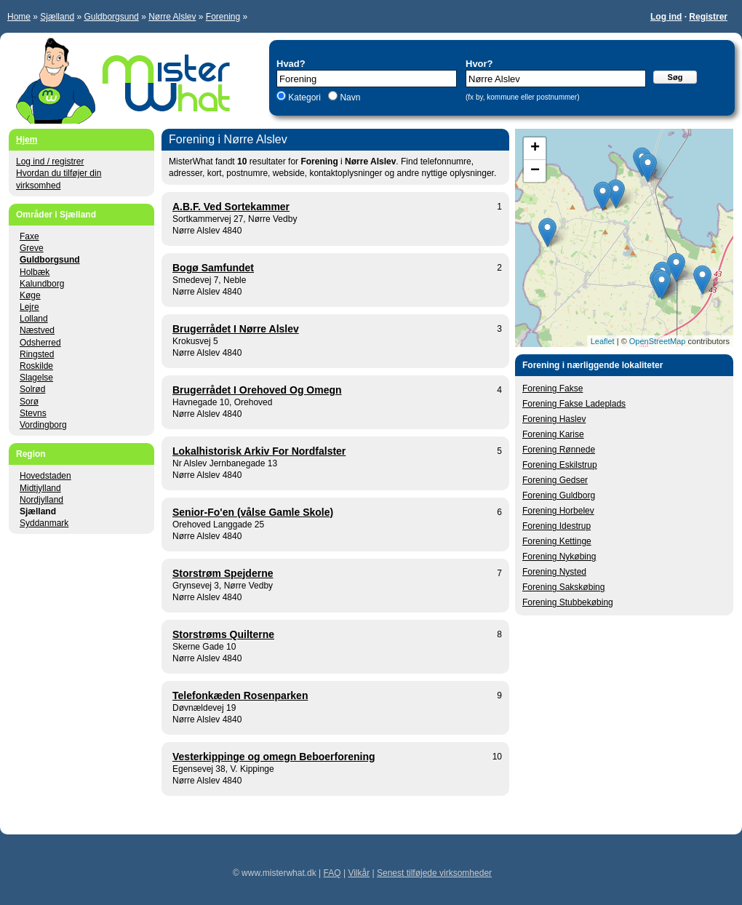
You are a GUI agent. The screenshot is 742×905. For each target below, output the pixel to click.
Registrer (708, 17)
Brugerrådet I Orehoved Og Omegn (257, 390)
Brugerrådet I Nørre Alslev (235, 329)
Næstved (37, 330)
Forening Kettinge (556, 541)
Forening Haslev (554, 419)
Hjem (26, 140)
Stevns (33, 413)
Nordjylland (41, 500)
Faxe (29, 236)
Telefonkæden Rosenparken (240, 695)
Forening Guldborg (558, 495)
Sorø (29, 401)
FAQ (332, 873)
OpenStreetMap (657, 341)
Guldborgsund (111, 17)
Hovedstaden (45, 476)
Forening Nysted (554, 572)
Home (19, 17)
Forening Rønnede (558, 449)
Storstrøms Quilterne (223, 634)
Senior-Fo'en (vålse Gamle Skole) (252, 512)
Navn (349, 97)
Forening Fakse (552, 388)
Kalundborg (42, 284)
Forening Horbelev (558, 511)
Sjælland (57, 17)
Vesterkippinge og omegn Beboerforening (273, 756)
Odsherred (40, 343)
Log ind (666, 17)
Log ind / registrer (50, 161)
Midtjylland (40, 488)
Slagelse (36, 377)
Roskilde (36, 366)
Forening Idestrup (556, 526)
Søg (675, 77)
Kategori (304, 97)
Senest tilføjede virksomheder (434, 873)
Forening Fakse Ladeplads (574, 404)
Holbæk (34, 272)
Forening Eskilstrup (559, 465)
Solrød (32, 389)
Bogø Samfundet (213, 268)
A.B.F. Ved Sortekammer (231, 206)
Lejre (29, 307)
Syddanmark (44, 523)
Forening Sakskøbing (563, 587)
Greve (32, 248)
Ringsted (37, 354)
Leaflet (603, 341)
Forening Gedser (555, 480)
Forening (223, 17)
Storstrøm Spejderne (222, 573)
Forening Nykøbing (559, 556)
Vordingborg (43, 425)
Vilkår (359, 873)
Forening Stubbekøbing (567, 602)
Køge (30, 295)
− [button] (535, 171)
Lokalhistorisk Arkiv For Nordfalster (259, 451)
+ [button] (535, 148)
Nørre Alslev (172, 17)
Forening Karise (553, 434)
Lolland (34, 319)
